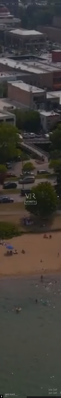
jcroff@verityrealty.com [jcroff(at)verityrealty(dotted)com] (58, 196)
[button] (1, 396)
